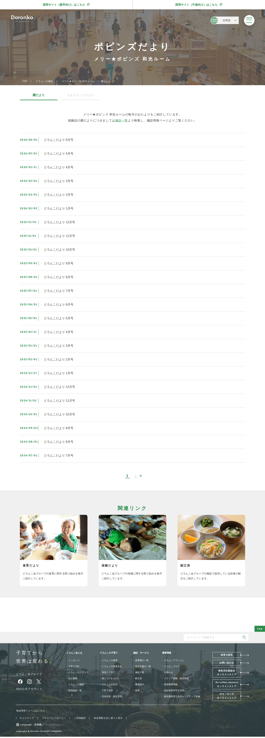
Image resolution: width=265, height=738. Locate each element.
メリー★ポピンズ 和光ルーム (78, 81)
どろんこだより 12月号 (59, 222)
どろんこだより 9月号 (58, 263)
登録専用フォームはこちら (30, 712)
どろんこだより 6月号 (58, 139)
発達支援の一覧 (143, 666)
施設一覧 (121, 120)
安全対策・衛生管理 (112, 696)
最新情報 (166, 653)
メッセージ (74, 660)
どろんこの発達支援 (112, 666)
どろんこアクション (174, 660)
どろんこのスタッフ (78, 672)
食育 (137, 690)
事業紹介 (139, 684)
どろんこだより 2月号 (58, 194)
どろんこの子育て (109, 653)
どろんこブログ (172, 666)
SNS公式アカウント (29, 688)
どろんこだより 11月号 (59, 235)
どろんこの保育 (109, 660)
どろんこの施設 (44, 81)
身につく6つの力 (110, 678)
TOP (24, 81)
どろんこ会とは (74, 653)
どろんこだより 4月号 (58, 167)
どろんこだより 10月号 (59, 249)
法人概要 (72, 678)
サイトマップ (27, 719)
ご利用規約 (80, 719)
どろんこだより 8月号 (58, 277)
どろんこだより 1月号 (58, 208)
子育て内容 (107, 690)
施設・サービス (141, 653)
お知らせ (168, 672)
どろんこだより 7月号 (58, 290)
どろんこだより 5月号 (58, 153)
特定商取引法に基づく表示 (108, 719)
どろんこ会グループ (29, 674)
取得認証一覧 (75, 690)
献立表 (138, 678)
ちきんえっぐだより (79, 95)
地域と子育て (108, 672)
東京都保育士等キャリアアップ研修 (182, 696)
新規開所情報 (171, 684)
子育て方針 (74, 666)
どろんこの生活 (109, 684)
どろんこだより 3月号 (58, 181)
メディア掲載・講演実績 (176, 678)
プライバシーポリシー (54, 719)
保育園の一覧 (142, 660)
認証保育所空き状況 (174, 690)
